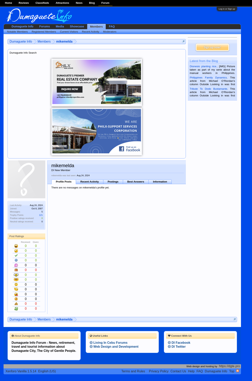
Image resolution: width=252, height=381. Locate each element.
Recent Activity (89, 181)
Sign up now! (212, 47)
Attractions (62, 2)
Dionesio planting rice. (203, 66)
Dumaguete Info (22, 26)
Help (191, 371)
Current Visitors (69, 31)
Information (160, 181)
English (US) (47, 371)
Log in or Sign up (227, 9)
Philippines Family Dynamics (208, 77)
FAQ (112, 26)
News (79, 2)
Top (231, 371)
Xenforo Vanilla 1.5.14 (21, 371)
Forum (105, 2)
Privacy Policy (159, 371)
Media (60, 26)
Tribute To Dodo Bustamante (208, 88)
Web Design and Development (114, 346)
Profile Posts (63, 181)
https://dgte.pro (229, 366)
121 (41, 215)
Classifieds (42, 2)
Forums (44, 26)
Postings (113, 181)
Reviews (24, 2)
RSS (237, 370)
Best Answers (135, 181)
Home (8, 2)
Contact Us (178, 371)
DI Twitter (177, 346)
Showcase (77, 26)
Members (96, 26)
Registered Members (44, 31)
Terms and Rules (133, 371)
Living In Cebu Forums (109, 342)
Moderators (109, 31)
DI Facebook (179, 342)
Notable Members (17, 31)
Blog (92, 2)
